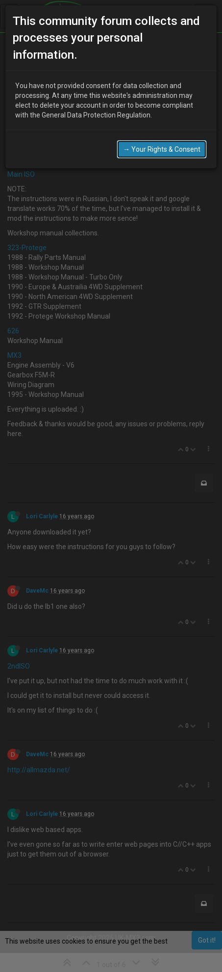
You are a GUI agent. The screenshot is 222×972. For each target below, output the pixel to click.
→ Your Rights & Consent (161, 143)
